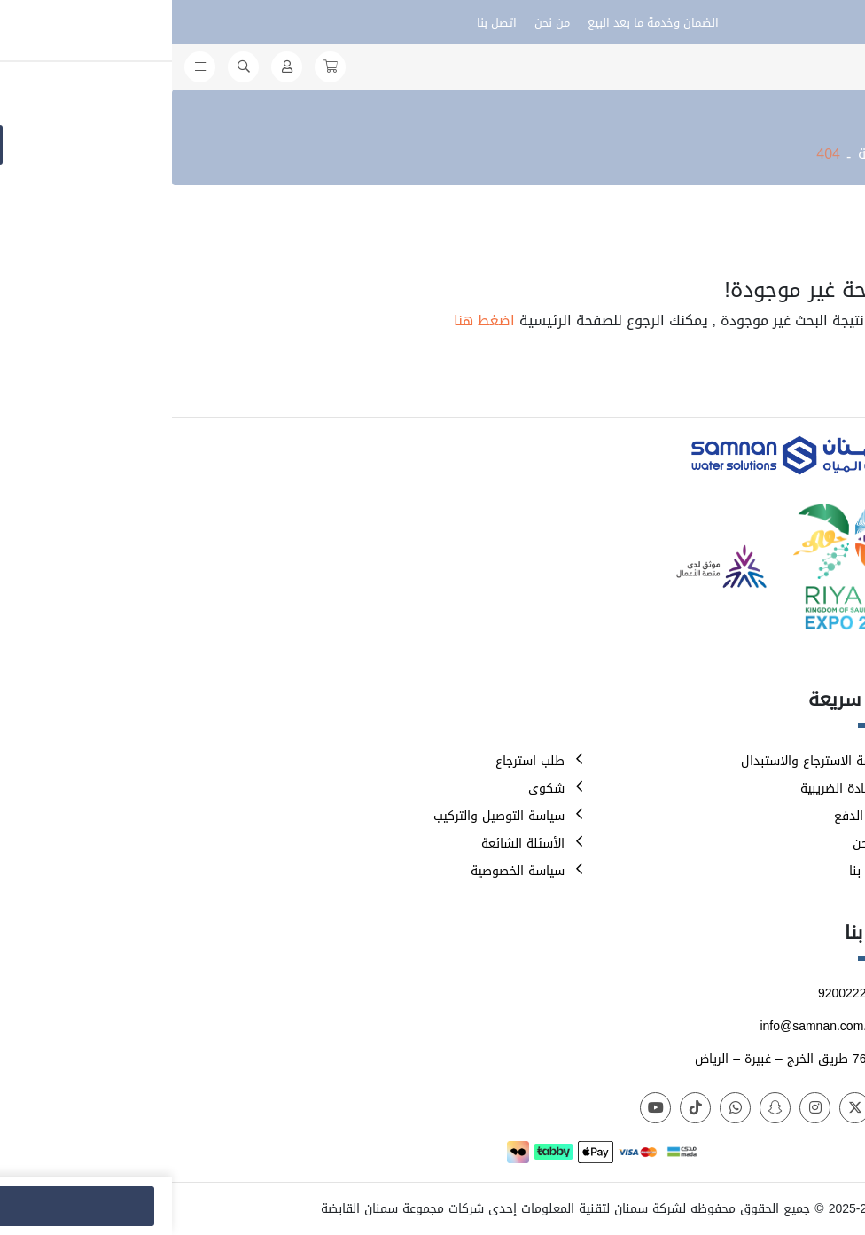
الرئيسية (712, 154)
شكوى (374, 789)
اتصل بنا (325, 23)
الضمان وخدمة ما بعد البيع (481, 23)
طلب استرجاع (358, 761)
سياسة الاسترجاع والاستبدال (645, 761)
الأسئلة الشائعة (351, 844)
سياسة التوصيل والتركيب (327, 816)
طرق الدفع (691, 816)
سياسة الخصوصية (346, 871)
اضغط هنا (312, 320)
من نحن (380, 23)
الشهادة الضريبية (674, 789)
